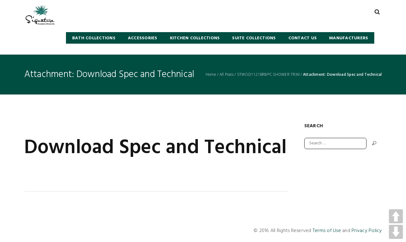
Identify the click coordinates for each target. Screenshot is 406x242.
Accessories (142, 38)
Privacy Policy (367, 231)
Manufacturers (348, 38)
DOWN (396, 232)
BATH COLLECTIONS (93, 38)
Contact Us (302, 38)
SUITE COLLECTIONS (254, 38)
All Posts (227, 74)
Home (211, 74)
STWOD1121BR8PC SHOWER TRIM (268, 74)
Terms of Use (327, 231)
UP (396, 216)
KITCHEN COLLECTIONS (195, 38)
